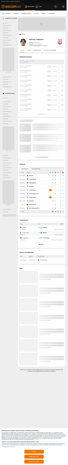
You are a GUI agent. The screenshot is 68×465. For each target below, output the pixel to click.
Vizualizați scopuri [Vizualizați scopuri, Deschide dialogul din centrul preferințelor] (34, 461)
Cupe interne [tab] (36, 169)
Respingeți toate (34, 456)
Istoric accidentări (49, 50)
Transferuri (37, 50)
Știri (28, 50)
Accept (34, 451)
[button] (55, 6)
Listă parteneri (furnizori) (9, 446)
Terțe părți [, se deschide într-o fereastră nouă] (36, 439)
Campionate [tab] (25, 169)
